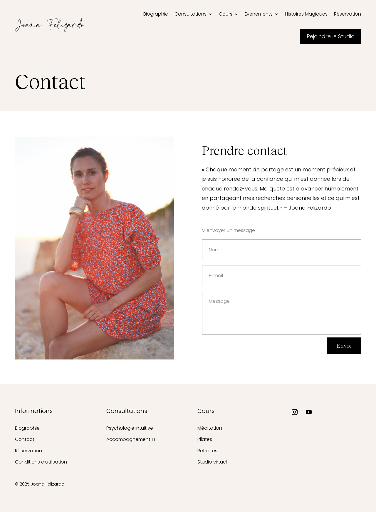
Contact (24, 439)
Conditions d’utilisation (41, 462)
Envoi (344, 347)
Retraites (207, 450)
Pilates (204, 439)
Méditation (209, 428)
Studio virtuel (212, 462)
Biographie (27, 428)
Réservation (28, 450)
